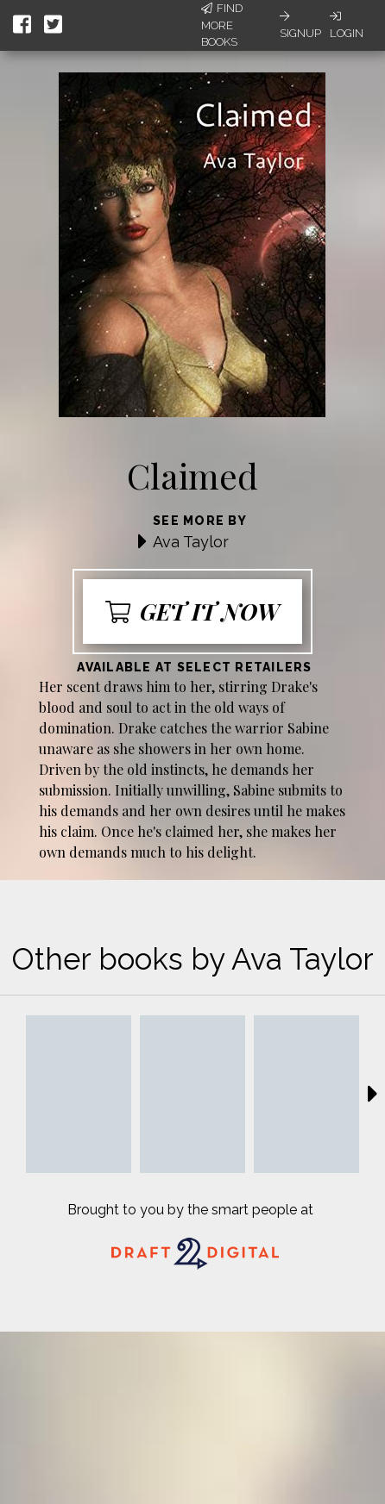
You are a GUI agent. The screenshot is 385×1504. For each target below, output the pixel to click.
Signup (300, 25)
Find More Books (222, 25)
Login (346, 25)
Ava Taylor (191, 542)
